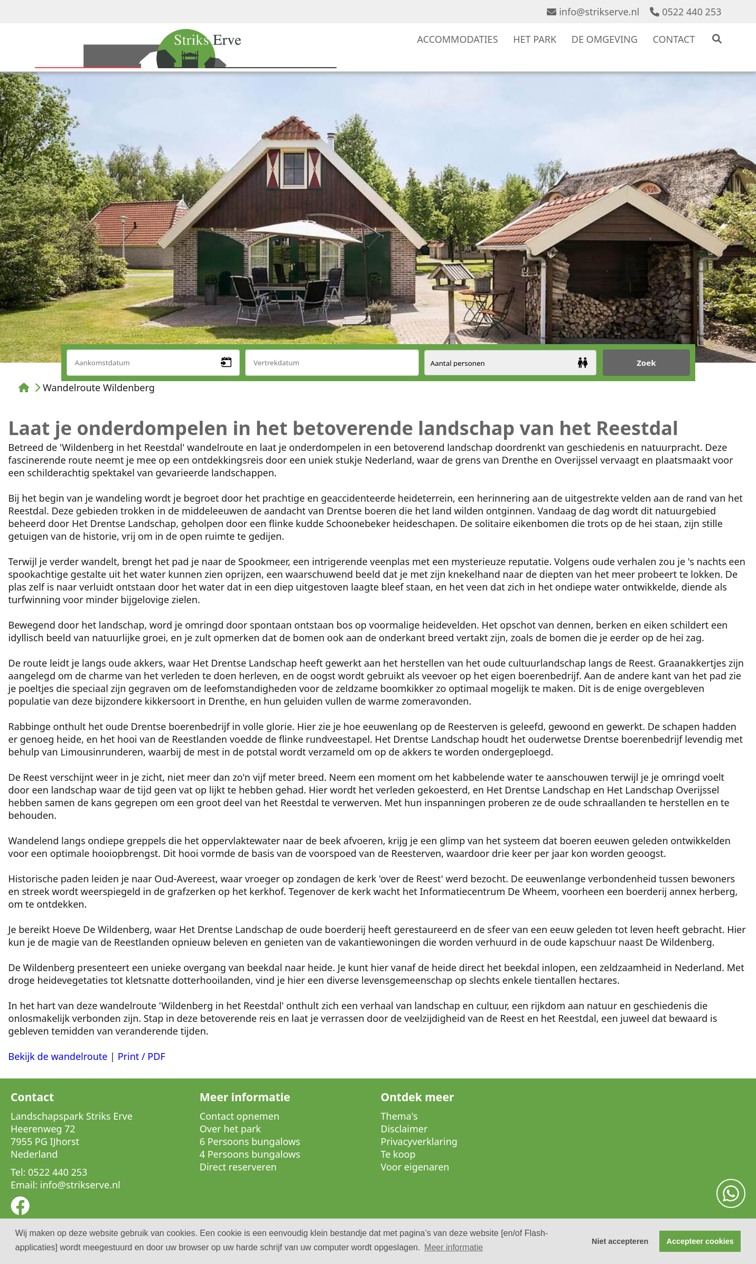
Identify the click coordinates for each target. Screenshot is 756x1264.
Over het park (230, 1128)
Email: (24, 1184)
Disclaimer (404, 1128)
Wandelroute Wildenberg (99, 387)
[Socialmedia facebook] (20, 1209)
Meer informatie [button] (453, 1247)
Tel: (18, 1172)
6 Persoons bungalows (250, 1141)
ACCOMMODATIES (457, 39)
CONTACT (673, 39)
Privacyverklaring (419, 1141)
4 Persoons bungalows (250, 1154)
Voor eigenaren (415, 1166)
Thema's (399, 1116)
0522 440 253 (685, 11)
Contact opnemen (239, 1116)
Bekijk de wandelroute (58, 1056)
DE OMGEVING (605, 39)
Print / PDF (141, 1056)
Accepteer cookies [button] (700, 1241)
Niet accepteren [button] (620, 1241)
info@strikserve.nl (593, 11)
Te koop (398, 1154)
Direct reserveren (238, 1166)
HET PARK (534, 39)
